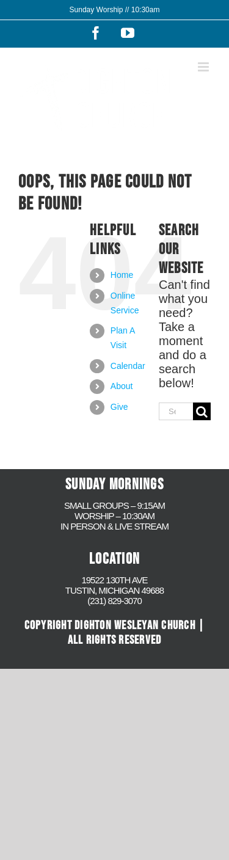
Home (122, 275)
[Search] (202, 411)
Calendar (128, 366)
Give (119, 407)
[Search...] (176, 411)
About (122, 386)
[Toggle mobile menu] (204, 66)
